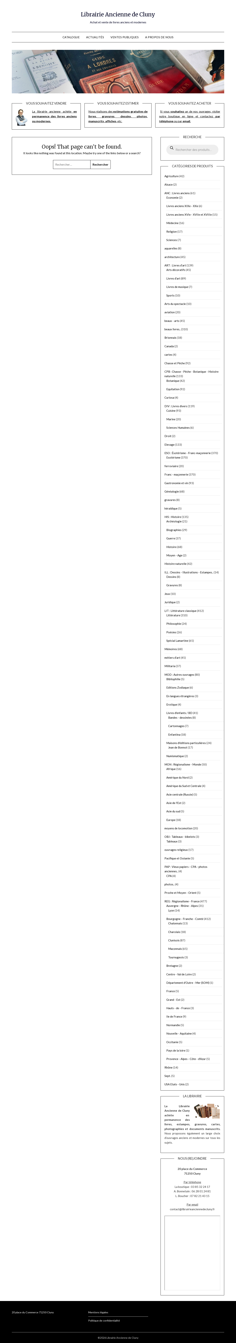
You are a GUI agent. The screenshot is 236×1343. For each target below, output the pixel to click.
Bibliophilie (173, 679)
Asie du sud (173, 811)
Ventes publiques (125, 37)
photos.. (169, 884)
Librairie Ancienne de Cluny (118, 13)
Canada (169, 346)
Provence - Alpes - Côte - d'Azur (186, 1059)
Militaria (169, 666)
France (170, 991)
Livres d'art (173, 278)
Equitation (172, 389)
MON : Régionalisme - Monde (182, 764)
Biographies (173, 530)
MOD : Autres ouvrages (179, 674)
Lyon (171, 910)
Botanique (172, 380)
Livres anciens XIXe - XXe (182, 206)
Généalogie (171, 491)
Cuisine (171, 410)
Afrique (171, 769)
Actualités (95, 37)
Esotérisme (173, 457)
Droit (167, 436)
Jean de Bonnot (177, 747)
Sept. (167, 1075)
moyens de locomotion (178, 828)
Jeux (167, 593)
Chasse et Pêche (174, 363)
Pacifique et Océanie (177, 858)
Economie (172, 197)
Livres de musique (177, 286)
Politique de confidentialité (104, 1320)
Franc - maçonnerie (176, 474)
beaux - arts (171, 320)
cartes (168, 354)
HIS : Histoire (172, 516)
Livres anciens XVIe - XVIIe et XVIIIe (189, 214)
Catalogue (71, 37)
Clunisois (174, 940)
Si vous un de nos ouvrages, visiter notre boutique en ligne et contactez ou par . (189, 116)
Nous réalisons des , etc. (118, 116)
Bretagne (172, 965)
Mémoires (170, 649)
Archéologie (174, 521)
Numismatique (175, 756)
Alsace (168, 184)
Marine (170, 419)
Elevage (169, 444)
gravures (170, 500)
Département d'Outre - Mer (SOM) (187, 982)
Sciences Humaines (178, 427)
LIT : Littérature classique (180, 610)
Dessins (171, 576)
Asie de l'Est (173, 803)
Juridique (170, 602)
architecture (172, 257)
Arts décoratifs (175, 269)
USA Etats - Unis (174, 1084)
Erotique (171, 704)
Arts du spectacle (175, 303)
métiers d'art (172, 657)
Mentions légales (98, 1312)
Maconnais (175, 948)
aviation (169, 312)
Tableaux (172, 841)
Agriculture (171, 176)
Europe (170, 820)
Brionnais (170, 337)
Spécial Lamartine (177, 640)
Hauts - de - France (178, 1008)
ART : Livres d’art (175, 265)
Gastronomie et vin (176, 483)
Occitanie (172, 1042)
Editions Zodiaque (177, 687)
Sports (170, 295)
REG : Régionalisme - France (182, 901)
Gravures (172, 585)
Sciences (171, 240)
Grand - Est (173, 999)
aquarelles (170, 248)
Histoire (171, 547)
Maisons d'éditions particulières (186, 743)
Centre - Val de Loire (179, 974)
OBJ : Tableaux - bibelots (179, 836)
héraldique (171, 508)
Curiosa (169, 397)
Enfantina (174, 734)
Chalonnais (175, 923)
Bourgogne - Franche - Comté (184, 918)
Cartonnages (176, 726)
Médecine (172, 223)
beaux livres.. (172, 329)
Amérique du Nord (177, 777)
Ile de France (174, 1016)
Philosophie (173, 623)
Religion (171, 231)
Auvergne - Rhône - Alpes (182, 905)
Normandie (173, 1025)
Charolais (174, 932)
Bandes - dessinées (180, 717)
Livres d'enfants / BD (179, 713)
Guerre (170, 538)
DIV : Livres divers (175, 406)
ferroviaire (171, 466)
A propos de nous (159, 37)
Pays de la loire (175, 1050)
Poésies (171, 632)
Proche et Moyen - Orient (180, 892)
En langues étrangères (180, 696)
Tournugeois (176, 957)
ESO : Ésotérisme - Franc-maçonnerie (187, 453)
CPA (169, 876)
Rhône (168, 1067)
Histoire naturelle (175, 563)
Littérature (173, 615)
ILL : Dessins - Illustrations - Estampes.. (188, 572)
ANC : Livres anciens (177, 193)
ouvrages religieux (176, 849)
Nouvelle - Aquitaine (179, 1033)
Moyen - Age (174, 555)
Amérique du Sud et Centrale (183, 786)
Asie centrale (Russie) (179, 794)
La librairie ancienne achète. (54, 116)
